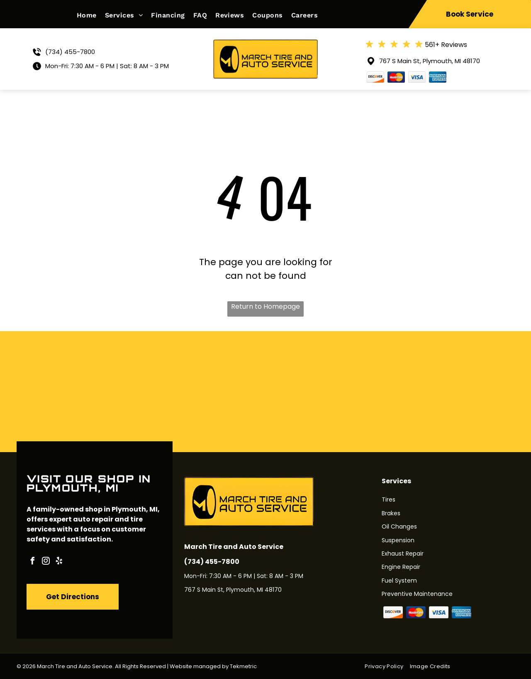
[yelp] (59, 562)
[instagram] (45, 562)
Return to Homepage (265, 306)
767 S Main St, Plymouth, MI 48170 (429, 61)
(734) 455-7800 (70, 51)
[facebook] (32, 562)
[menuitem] (91, 15)
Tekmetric (243, 666)
